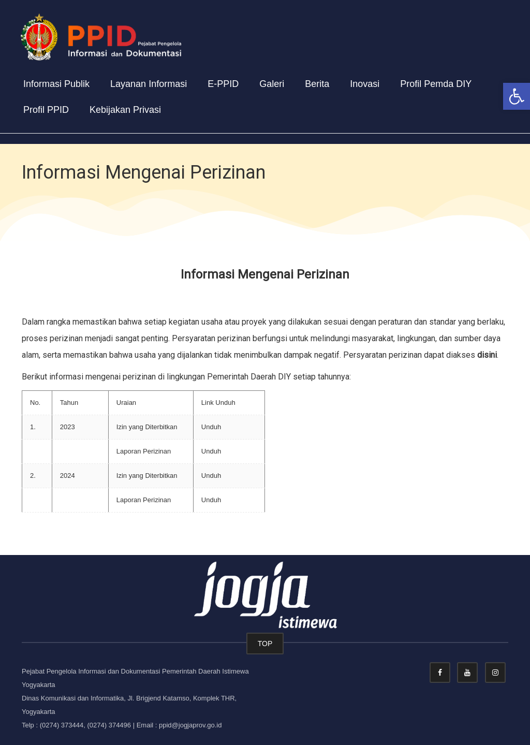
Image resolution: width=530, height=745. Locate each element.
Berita (317, 84)
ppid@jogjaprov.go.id (190, 725)
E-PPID (223, 84)
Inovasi (364, 84)
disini (487, 355)
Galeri (271, 84)
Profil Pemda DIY (436, 84)
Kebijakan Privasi (125, 110)
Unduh (211, 427)
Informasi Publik (56, 84)
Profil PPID (46, 110)
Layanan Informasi (148, 84)
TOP (265, 643)
